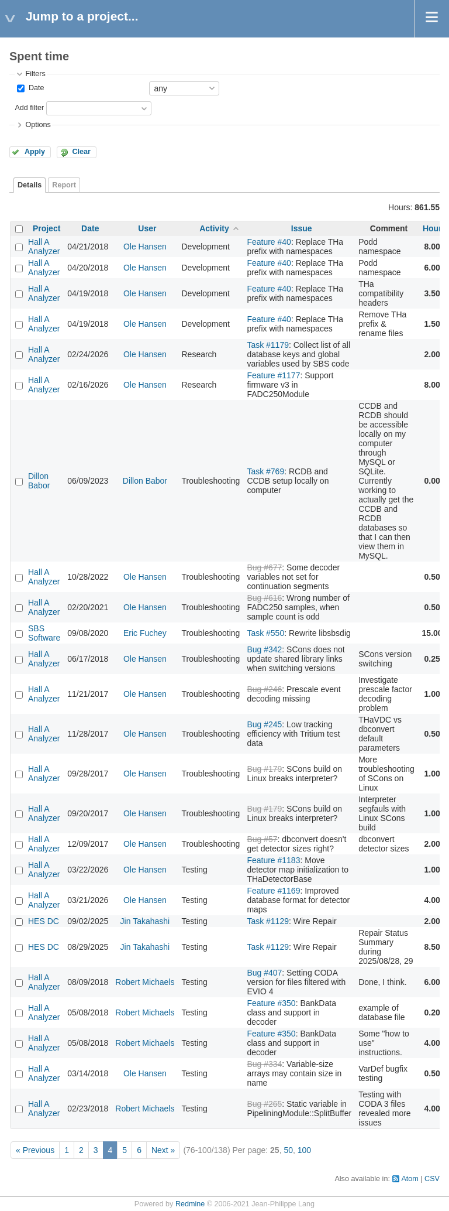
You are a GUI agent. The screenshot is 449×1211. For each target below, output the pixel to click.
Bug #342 (264, 649)
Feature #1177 (273, 375)
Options (37, 125)
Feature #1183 (273, 860)
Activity (214, 228)
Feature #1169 (273, 890)
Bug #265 (264, 1104)
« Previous (35, 1150)
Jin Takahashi (145, 921)
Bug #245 (264, 724)
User (147, 228)
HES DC (43, 921)
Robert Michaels (144, 982)
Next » (163, 1150)
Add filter (29, 108)
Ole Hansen (145, 246)
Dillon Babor (39, 480)
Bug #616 (264, 598)
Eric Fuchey (145, 633)
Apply (35, 152)
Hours (434, 228)
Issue (301, 228)
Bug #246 (264, 689)
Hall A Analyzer (44, 246)
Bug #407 (264, 972)
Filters (35, 74)
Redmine (190, 1204)
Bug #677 (264, 567)
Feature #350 (271, 1003)
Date (35, 88)
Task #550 (265, 633)
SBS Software (44, 633)
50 (288, 1150)
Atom (409, 1179)
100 (304, 1150)
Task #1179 (268, 345)
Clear (81, 152)
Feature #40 (269, 242)
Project (46, 228)
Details (30, 185)
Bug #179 (264, 769)
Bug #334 (264, 1064)
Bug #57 (262, 839)
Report (64, 185)
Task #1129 (268, 921)
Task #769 (265, 471)
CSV (432, 1179)
